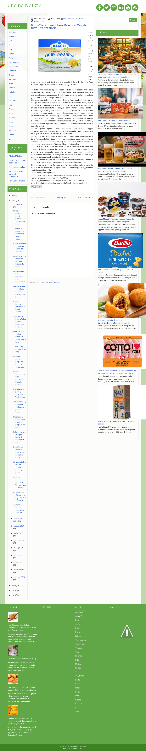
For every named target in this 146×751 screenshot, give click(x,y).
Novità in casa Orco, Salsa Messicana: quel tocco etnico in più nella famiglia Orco (22, 627)
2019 (14, 590)
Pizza (11, 113)
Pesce (11, 109)
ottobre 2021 (19, 204)
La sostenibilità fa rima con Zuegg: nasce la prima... (19, 467)
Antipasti (12, 32)
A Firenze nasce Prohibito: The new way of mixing (19, 482)
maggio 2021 (19, 548)
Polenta (12, 118)
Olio (10, 96)
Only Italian (13, 101)
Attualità (12, 37)
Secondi (12, 130)
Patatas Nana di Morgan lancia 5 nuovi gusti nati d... (19, 437)
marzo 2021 (18, 562)
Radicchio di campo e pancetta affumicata (17, 174)
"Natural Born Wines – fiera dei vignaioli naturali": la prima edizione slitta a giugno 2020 (22, 721)
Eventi (11, 54)
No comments (39, 21)
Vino (11, 139)
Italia (76, 18)
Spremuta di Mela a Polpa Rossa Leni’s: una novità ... (19, 321)
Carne (11, 45)
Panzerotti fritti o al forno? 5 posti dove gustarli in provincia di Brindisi (22, 688)
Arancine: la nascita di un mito (19, 349)
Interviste (12, 79)
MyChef (12, 88)
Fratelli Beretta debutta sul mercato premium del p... (19, 291)
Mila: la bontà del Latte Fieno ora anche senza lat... (19, 337)
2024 (14, 196)
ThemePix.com (76, 748)
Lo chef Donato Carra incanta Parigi (22, 659)
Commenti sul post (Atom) (48, 282)
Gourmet (12, 71)
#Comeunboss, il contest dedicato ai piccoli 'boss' (19, 407)
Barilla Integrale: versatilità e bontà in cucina (19, 306)
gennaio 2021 (19, 577)
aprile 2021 (18, 555)
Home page (61, 197)
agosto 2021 (19, 526)
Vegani (11, 135)
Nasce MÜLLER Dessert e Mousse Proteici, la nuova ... (19, 261)
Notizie (82, 18)
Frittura (11, 58)
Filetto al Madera (15, 156)
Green (11, 75)
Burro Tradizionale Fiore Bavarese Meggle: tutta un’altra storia (59, 27)
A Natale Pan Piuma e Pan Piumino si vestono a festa (19, 234)
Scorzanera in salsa (17, 167)
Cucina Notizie (24, 5)
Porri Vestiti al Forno (17, 181)
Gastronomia (68, 18)
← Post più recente (37, 197)
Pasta (11, 105)
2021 (14, 200)
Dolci (11, 49)
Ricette (11, 126)
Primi (11, 122)
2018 (14, 595)
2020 (14, 586)
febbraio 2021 (19, 570)
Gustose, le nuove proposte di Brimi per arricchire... (19, 362)
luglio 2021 (18, 533)
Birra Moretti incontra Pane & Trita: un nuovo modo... (19, 452)
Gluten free (13, 66)
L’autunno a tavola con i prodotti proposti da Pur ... (19, 422)
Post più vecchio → (85, 197)
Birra (11, 41)
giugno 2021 (19, 541)
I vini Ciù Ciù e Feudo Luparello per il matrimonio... (19, 276)
